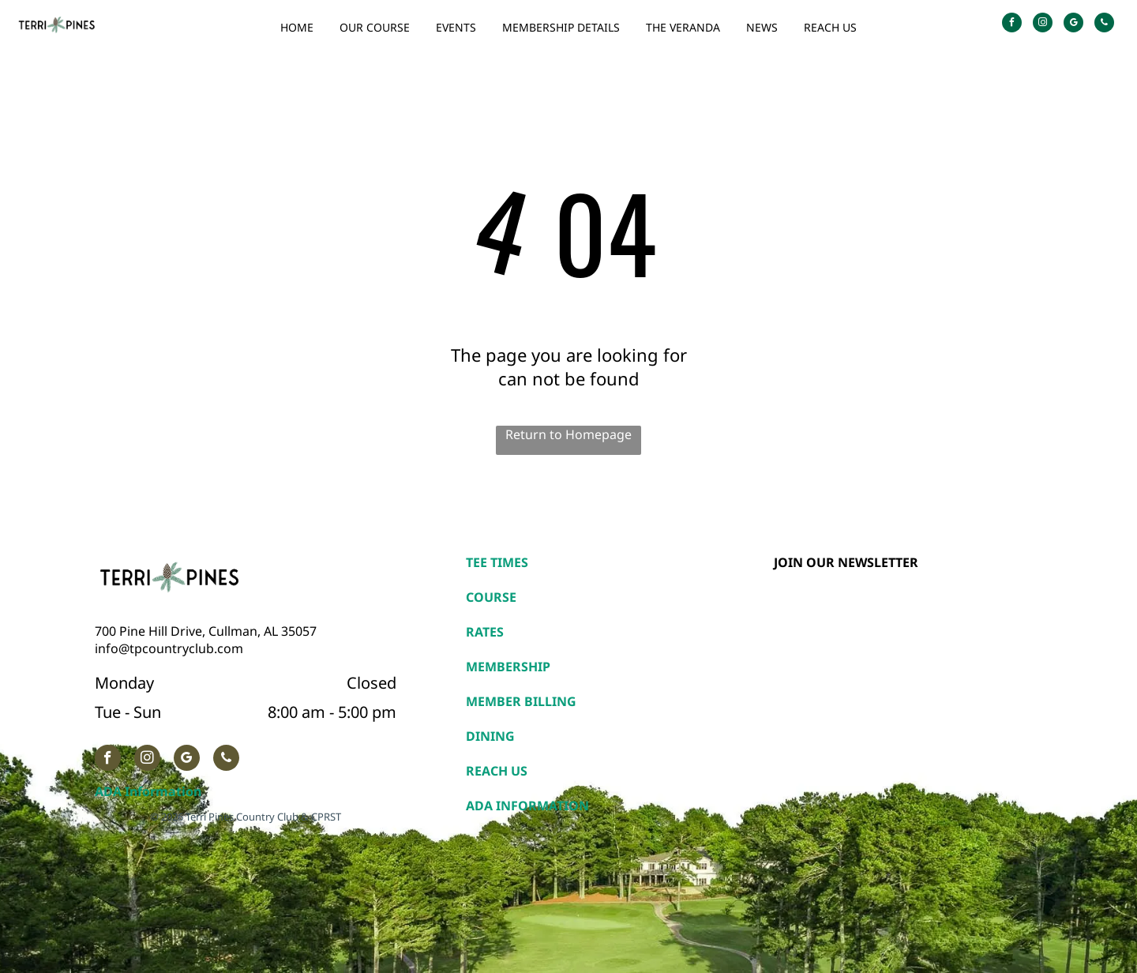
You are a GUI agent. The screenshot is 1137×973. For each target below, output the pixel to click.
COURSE (491, 597)
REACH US (496, 771)
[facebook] (1012, 24)
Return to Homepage (568, 434)
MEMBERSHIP (508, 666)
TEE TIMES (497, 562)
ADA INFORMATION (527, 805)
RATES (485, 632)
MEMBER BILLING (521, 701)
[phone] (1104, 24)
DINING (490, 736)
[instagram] (1043, 24)
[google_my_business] (1073, 24)
